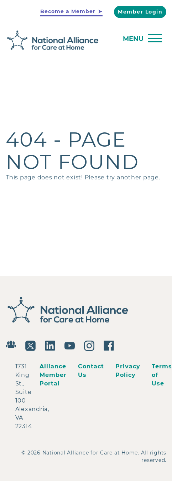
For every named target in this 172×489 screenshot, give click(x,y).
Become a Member (67, 11)
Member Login (140, 12)
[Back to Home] (84, 40)
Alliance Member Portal (53, 375)
